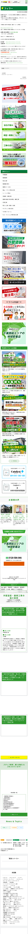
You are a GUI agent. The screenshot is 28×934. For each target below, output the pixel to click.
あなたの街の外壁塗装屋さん (8, 849)
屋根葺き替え (6, 184)
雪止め (4, 898)
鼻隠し (11, 918)
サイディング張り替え (8, 208)
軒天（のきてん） (7, 909)
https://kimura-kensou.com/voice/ (13, 43)
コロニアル (12, 923)
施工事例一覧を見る (15, 757)
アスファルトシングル (14, 922)
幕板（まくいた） (7, 904)
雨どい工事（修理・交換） (9, 205)
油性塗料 (5, 882)
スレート (5, 923)
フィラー (20, 877)
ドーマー (5, 918)
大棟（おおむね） (7, 915)
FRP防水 (5, 922)
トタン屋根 (5, 895)
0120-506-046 (14, 32)
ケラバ (15, 911)
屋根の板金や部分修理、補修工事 (11, 199)
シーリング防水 (6, 193)
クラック (5, 877)
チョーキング (13, 877)
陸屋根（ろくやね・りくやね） (10, 890)
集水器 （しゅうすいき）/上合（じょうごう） (13, 906)
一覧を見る (14, 461)
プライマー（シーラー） (8, 879)
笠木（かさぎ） (18, 899)
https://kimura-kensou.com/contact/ (15, 62)
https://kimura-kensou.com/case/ (13, 42)
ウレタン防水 (17, 887)
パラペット (16, 920)
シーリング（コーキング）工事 (10, 884)
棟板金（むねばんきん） (14, 907)
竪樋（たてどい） (7, 920)
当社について (15, 814)
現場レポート (5, 827)
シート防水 (5, 888)
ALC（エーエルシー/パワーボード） (11, 880)
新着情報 (14, 827)
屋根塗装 (5, 177)
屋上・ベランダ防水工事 (9, 190)
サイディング (20, 879)
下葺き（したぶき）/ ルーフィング (16, 898)
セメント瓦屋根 (6, 892)
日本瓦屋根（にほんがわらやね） (10, 893)
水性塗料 (12, 882)
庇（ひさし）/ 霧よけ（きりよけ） (11, 901)
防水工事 (5, 181)
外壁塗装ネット (4, 850)
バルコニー (5, 885)
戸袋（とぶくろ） (7, 903)
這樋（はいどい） (18, 904)
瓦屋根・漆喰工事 (7, 196)
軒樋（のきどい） (19, 918)
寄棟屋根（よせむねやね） (9, 912)
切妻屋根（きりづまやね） (9, 914)
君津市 (22, 587)
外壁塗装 (5, 174)
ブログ (20, 827)
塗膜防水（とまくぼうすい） (17, 888)
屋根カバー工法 (6, 187)
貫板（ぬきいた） (7, 911)
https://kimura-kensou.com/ (7, 27)
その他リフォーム (7, 211)
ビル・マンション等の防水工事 (10, 214)
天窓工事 (5, 202)
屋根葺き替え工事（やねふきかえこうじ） (12, 896)
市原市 (10, 587)
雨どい (4, 907)
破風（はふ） (17, 909)
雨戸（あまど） (17, 903)
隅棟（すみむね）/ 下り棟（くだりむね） (12, 917)
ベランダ (13, 885)
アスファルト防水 (7, 887)
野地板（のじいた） (7, 899)
